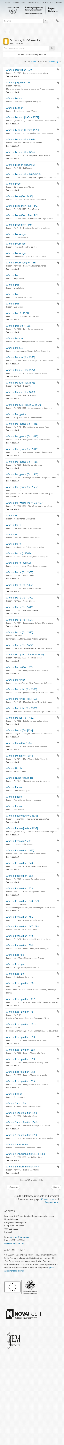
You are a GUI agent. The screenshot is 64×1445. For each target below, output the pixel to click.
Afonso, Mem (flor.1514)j (19, 755)
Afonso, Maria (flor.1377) (19, 597)
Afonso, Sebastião (16, 1103)
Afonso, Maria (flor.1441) (19, 607)
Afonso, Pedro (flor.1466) (19, 917)
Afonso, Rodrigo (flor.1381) (20, 983)
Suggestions (33, 2)
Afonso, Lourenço (16, 234)
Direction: (44, 61)
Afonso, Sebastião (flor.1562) (22, 1122)
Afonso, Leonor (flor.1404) (20, 139)
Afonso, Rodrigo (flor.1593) (20, 1049)
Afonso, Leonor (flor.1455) (20, 152)
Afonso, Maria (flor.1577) (19, 632)
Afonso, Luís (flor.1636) (18, 325)
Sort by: (27, 61)
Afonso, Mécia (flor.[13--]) (19, 730)
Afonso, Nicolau (14, 768)
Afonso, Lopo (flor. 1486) (19, 196)
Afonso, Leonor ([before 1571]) (23, 117)
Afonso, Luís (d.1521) (17, 313)
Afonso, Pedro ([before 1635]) (22, 828)
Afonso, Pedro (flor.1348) (19, 863)
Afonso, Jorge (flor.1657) (19, 82)
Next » (56, 1187)
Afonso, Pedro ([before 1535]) (22, 815)
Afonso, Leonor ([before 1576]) (23, 130)
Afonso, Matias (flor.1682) (20, 717)
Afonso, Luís (12, 275)
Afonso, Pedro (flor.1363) (19, 875)
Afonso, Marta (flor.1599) (19, 667)
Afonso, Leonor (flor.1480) (20, 164)
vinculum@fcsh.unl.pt (19, 1237)
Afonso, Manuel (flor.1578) (20, 382)
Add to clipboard (58, 69)
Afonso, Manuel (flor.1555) (20, 357)
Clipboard (57, 21)
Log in (59, 2)
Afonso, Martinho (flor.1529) (21, 708)
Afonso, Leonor (14, 98)
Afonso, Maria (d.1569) (18, 553)
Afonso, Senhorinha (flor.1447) (23, 1166)
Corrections (19, 2)
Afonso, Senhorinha (17, 1144)
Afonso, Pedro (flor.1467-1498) (22, 926)
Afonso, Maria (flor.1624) (19, 645)
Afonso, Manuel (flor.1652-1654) (23, 404)
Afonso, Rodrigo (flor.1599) (20, 1081)
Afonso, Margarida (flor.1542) (22, 474)
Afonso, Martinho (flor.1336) (21, 689)
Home (7, 2)
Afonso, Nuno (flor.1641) (19, 777)
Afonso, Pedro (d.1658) (18, 841)
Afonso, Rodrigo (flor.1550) (20, 1037)
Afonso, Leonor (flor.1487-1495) (23, 174)
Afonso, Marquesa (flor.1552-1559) (25, 654)
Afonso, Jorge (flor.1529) (19, 69)
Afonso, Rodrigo (15, 954)
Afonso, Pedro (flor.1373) (19, 888)
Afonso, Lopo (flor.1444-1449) (22, 215)
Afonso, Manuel (14, 338)
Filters (9, 32)
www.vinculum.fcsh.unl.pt (15, 1243)
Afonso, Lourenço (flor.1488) (21, 262)
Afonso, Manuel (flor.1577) (20, 370)
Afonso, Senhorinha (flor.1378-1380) (26, 1154)
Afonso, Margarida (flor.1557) (22, 487)
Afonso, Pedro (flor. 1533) (20, 850)
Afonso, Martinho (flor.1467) (21, 698)
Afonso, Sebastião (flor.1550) (22, 1112)
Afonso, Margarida (16, 414)
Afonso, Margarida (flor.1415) (22, 423)
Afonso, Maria (13, 515)
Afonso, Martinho (15, 679)
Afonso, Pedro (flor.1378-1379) (22, 901)
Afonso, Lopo (13, 183)
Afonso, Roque (14, 1094)
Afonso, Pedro (14, 787)
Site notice (48, 2)
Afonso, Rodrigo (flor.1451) (20, 1011)
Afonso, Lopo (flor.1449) (19, 224)
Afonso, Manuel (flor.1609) (20, 392)
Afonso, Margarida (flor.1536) (22, 461)
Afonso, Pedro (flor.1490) (19, 935)
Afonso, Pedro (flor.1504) (19, 945)
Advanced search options (32, 54)
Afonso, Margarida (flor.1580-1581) (25, 502)
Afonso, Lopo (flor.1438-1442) (22, 205)
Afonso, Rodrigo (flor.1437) (20, 999)
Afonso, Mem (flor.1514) (19, 743)
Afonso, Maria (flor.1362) (19, 572)
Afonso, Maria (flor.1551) (19, 619)
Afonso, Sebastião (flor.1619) (22, 1135)
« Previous (13, 1187)
